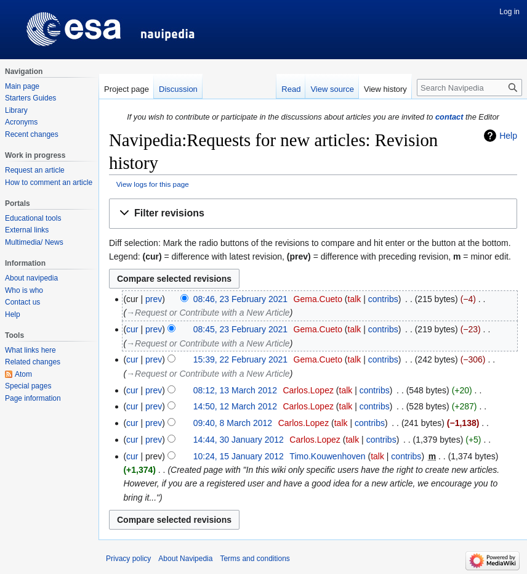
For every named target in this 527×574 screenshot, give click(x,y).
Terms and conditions (254, 558)
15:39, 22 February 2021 (240, 359)
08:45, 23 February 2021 (240, 329)
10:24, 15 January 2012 (238, 456)
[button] (313, 214)
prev (153, 299)
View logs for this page (152, 184)
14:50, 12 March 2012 (235, 406)
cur (132, 329)
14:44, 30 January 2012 (238, 440)
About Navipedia (185, 558)
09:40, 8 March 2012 (232, 423)
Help (508, 136)
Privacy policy (128, 558)
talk (354, 299)
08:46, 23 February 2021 (240, 299)
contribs (383, 299)
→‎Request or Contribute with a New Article (208, 313)
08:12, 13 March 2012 (235, 390)
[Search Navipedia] (469, 87)
